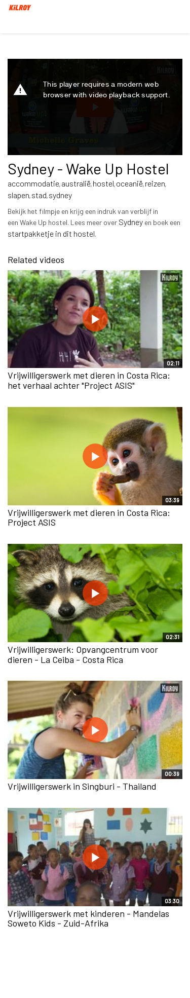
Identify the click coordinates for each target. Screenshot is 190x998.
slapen (18, 195)
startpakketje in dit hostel (51, 233)
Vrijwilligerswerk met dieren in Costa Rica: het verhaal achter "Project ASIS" (89, 380)
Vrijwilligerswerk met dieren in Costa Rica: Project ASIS (89, 517)
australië (76, 183)
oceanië (129, 183)
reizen (155, 183)
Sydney (131, 222)
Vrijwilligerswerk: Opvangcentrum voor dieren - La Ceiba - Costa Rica (83, 654)
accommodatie (33, 183)
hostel (103, 183)
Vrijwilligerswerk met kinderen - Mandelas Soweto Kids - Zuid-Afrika (88, 918)
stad (39, 195)
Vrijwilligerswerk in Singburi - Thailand (82, 786)
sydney (60, 195)
